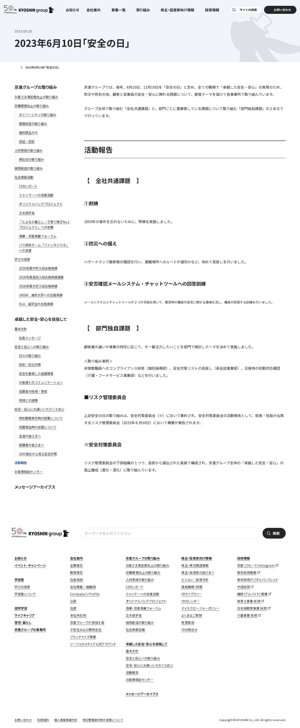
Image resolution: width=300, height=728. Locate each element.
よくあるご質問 (191, 615)
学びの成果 (22, 587)
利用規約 (43, 720)
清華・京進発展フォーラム (143, 608)
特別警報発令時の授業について (103, 720)
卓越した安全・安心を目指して (40, 319)
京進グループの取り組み (35, 87)
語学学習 (20, 608)
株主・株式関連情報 (195, 565)
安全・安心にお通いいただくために (149, 665)
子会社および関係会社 (85, 629)
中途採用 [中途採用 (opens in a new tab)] (243, 587)
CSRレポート (135, 587)
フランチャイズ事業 (83, 637)
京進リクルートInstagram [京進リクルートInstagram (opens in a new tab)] (256, 565)
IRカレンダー (190, 601)
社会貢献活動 (135, 629)
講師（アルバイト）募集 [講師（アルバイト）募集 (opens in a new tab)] (252, 594)
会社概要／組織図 (83, 587)
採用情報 (243, 558)
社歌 (73, 608)
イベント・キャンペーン (30, 565)
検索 (276, 533)
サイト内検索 (247, 11)
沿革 (73, 601)
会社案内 (76, 558)
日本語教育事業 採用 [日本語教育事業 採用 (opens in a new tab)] (252, 608)
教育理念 (76, 572)
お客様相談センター (139, 679)
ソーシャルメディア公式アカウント (93, 644)
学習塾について (25, 594)
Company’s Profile (85, 594)
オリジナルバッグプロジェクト (146, 601)
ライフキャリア (24, 615)
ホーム (16, 67)
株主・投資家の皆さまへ (197, 572)
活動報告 (132, 672)
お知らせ (72, 11)
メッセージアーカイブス (34, 487)
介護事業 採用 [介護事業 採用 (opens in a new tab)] (247, 615)
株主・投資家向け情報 (196, 558)
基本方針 (132, 651)
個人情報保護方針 (65, 720)
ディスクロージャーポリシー (200, 608)
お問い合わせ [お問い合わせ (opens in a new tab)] (279, 11)
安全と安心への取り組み (143, 658)
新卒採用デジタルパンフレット (257, 579)
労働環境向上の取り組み (143, 572)
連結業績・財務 (191, 587)
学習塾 (19, 579)
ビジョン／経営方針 (195, 579)
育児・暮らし (22, 622)
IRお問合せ (189, 629)
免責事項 (187, 622)
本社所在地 (78, 615)
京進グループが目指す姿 (87, 622)
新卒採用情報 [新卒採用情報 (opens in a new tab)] (246, 572)
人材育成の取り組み (140, 579)
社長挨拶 (76, 579)
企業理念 (76, 565)
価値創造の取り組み (140, 622)
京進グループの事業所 (30, 629)
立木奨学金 (134, 615)
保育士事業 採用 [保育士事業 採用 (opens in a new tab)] (248, 601)
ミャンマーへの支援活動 (142, 594)
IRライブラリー (191, 594)
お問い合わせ (23, 720)
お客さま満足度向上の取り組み (147, 565)
